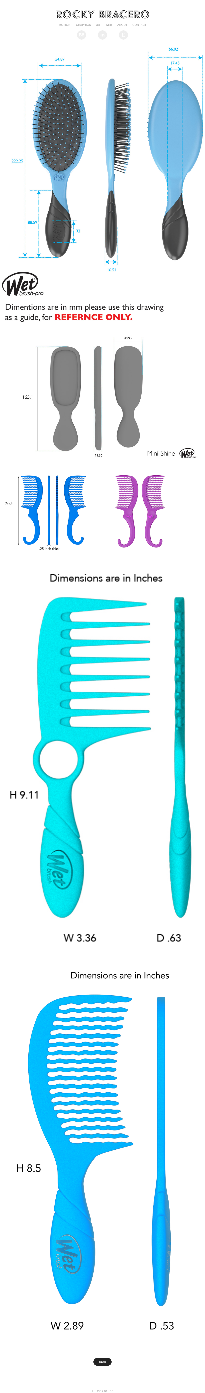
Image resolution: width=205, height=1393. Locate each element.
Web (109, 25)
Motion (64, 25)
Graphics (83, 25)
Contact (139, 25)
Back (102, 1361)
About (122, 25)
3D (98, 25)
